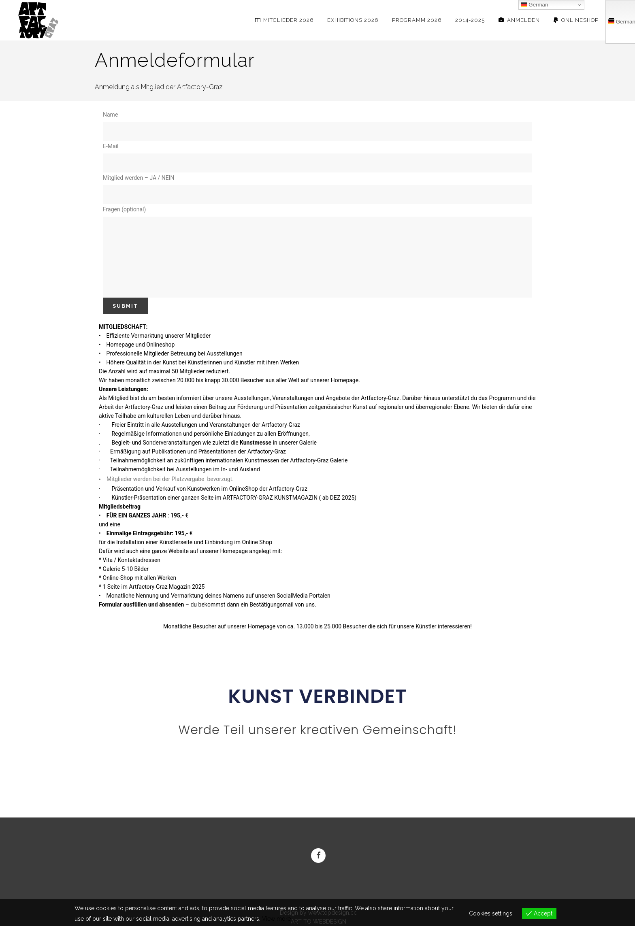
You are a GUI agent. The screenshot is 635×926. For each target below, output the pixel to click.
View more (276, 918)
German (534, 5)
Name (317, 126)
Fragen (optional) (317, 252)
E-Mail (317, 157)
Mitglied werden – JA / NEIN (317, 189)
